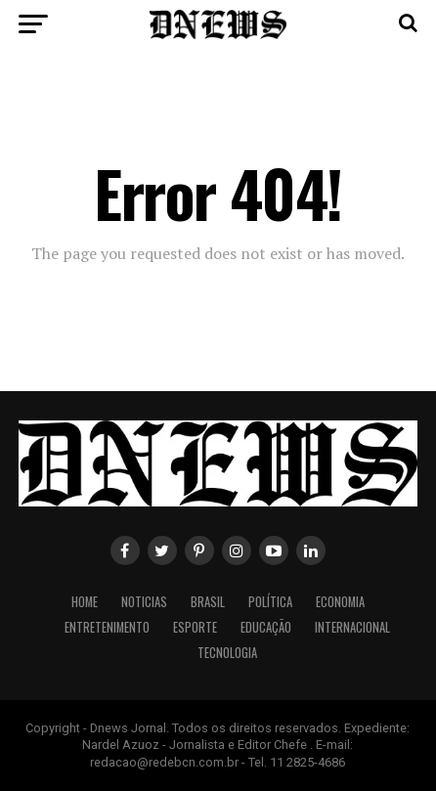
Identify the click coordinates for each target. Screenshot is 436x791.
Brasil (208, 602)
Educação (265, 627)
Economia (340, 602)
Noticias (144, 602)
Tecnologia (227, 652)
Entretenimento (107, 627)
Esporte (195, 627)
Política (270, 602)
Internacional (352, 627)
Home (84, 602)
